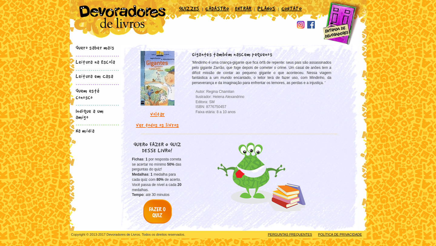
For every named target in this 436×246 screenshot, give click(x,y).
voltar (157, 114)
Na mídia (85, 130)
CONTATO (291, 8)
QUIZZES (189, 8)
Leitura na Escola (95, 62)
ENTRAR (243, 8)
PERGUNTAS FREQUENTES (290, 234)
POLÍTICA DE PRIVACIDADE (340, 234)
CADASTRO (217, 8)
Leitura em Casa (95, 76)
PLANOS (266, 8)
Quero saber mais (95, 47)
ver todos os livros (157, 125)
